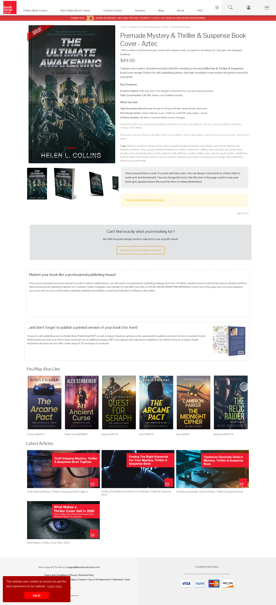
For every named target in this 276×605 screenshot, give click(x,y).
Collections (118, 579)
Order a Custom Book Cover (141, 250)
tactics (132, 156)
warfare (172, 156)
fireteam (134, 149)
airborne (131, 145)
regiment (166, 153)
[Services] (143, 11)
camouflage (205, 145)
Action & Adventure (180, 27)
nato (211, 149)
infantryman (171, 149)
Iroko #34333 (183, 434)
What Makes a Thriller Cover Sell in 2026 (48, 542)
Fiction (124, 27)
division (231, 145)
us (161, 156)
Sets (127, 579)
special (214, 153)
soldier (199, 153)
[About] (183, 11)
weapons (182, 156)
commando (219, 145)
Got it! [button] (36, 595)
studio (230, 153)
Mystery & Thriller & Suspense (145, 27)
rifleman (182, 153)
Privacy (73, 575)
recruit (157, 153)
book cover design (215, 156)
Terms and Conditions (56, 575)
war (165, 156)
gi (148, 149)
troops (145, 156)
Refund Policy (86, 575)
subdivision (241, 153)
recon (131, 153)
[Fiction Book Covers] (38, 11)
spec (207, 153)
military (204, 149)
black (195, 145)
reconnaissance (144, 153)
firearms (124, 149)
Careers (83, 579)
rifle (174, 153)
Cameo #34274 (35, 434)
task (139, 156)
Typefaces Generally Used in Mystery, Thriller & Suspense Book (209, 491)
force (143, 149)
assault (173, 145)
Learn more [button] (54, 586)
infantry (159, 149)
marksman (193, 149)
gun (152, 149)
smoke (191, 153)
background (184, 145)
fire (238, 145)
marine (182, 149)
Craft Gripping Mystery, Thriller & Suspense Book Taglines (57, 491)
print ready (140, 160)
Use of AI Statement (99, 579)
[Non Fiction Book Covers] (78, 11)
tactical (124, 156)
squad (222, 153)
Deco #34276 (146, 434)
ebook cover (127, 160)
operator (219, 149)
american (142, 145)
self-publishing (234, 156)
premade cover (196, 156)
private (123, 153)
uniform (154, 156)
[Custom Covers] (116, 11)
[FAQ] (202, 11)
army (166, 145)
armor (159, 145)
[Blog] (164, 11)
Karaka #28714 (110, 434)
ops (227, 149)
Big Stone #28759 (223, 434)
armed (151, 145)
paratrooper (236, 149)
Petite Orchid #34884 (75, 434)
